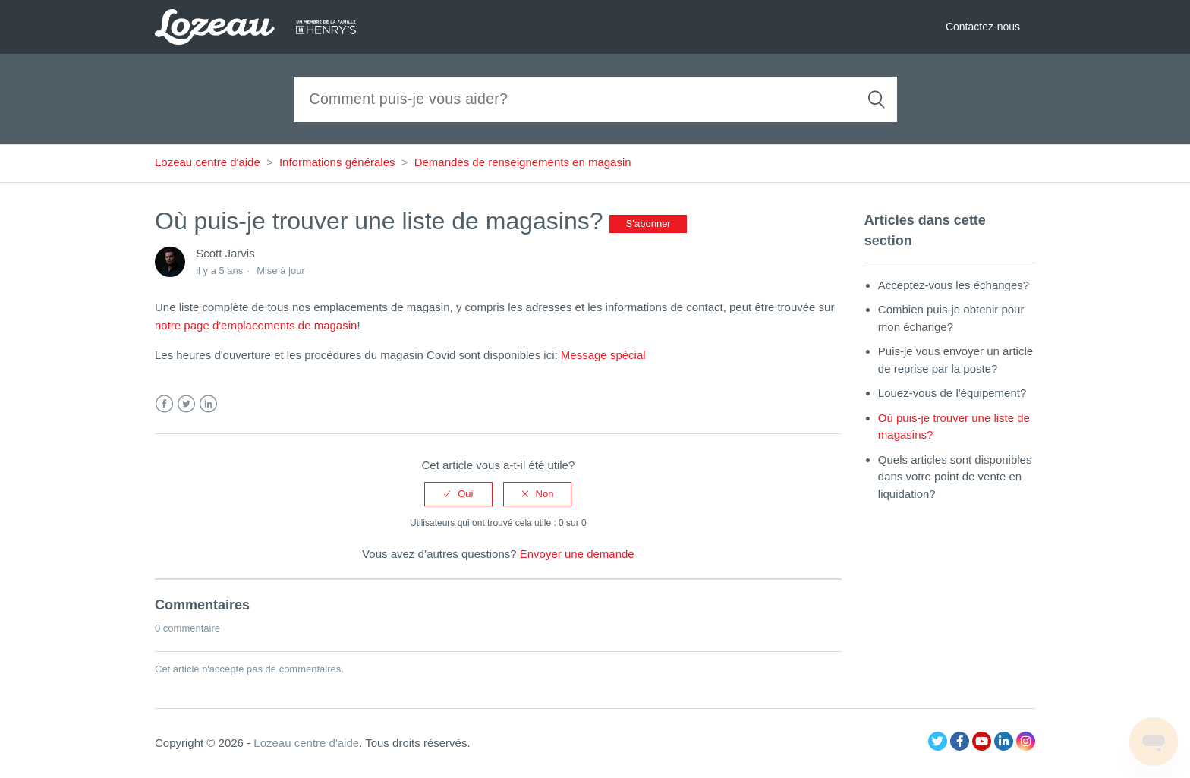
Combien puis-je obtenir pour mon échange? (951, 318)
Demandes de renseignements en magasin (522, 162)
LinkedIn (208, 404)
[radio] (458, 494)
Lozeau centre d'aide (207, 162)
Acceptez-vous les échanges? (953, 285)
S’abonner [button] (647, 223)
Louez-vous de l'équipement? (952, 392)
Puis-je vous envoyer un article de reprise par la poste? (955, 360)
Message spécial (603, 354)
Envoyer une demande (577, 553)
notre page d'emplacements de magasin (256, 325)
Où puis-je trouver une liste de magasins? (954, 426)
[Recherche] (595, 99)
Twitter (186, 404)
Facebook (164, 404)
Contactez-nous (983, 26)
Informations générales (337, 162)
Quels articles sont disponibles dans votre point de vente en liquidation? (955, 476)
